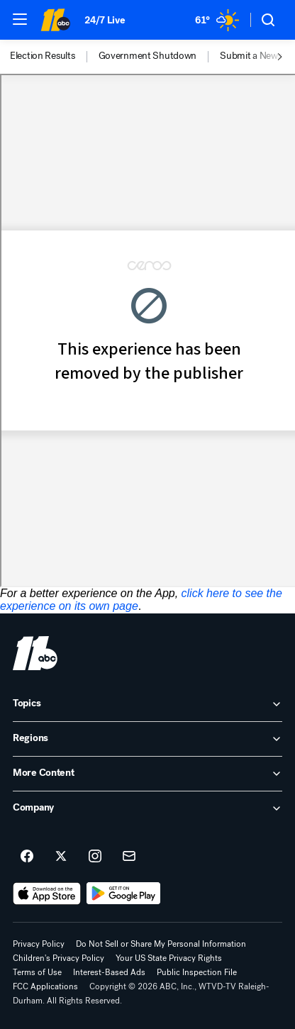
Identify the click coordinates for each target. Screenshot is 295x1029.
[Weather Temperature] (217, 20)
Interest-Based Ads (109, 972)
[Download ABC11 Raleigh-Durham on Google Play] (124, 893)
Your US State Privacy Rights (169, 958)
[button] (20, 19)
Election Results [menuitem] (42, 56)
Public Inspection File (197, 972)
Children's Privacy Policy (58, 958)
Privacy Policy (39, 944)
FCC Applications (45, 986)
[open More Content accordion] (147, 773)
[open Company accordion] (147, 808)
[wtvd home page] (35, 653)
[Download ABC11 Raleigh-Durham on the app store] (47, 893)
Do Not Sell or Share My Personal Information (161, 944)
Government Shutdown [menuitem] (148, 56)
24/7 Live (104, 20)
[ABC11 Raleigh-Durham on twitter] (61, 856)
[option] (54, 56)
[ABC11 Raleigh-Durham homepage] (55, 20)
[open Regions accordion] (147, 739)
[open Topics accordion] (147, 704)
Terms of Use (37, 972)
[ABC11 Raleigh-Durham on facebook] (27, 856)
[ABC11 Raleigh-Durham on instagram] (95, 856)
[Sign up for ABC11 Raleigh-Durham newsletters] (129, 856)
